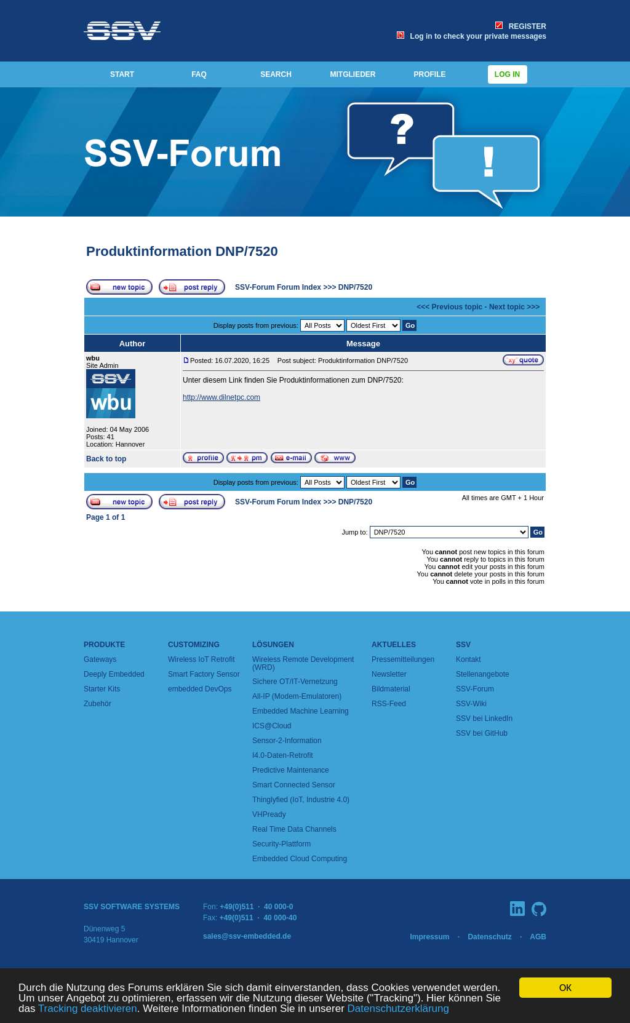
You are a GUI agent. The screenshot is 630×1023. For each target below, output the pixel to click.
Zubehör (97, 703)
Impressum (429, 937)
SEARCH (276, 74)
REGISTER (520, 26)
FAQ (199, 74)
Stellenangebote (482, 674)
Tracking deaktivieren (87, 1009)
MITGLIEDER (353, 74)
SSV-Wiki (471, 703)
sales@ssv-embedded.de (247, 936)
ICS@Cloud (272, 726)
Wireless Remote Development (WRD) (303, 663)
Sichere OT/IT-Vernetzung (295, 681)
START (122, 74)
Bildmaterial (391, 689)
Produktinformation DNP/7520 (182, 251)
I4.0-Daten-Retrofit (282, 755)
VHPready (269, 814)
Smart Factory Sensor (204, 674)
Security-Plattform (281, 844)
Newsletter (389, 674)
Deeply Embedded (114, 674)
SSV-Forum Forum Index (278, 287)
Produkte (104, 644)
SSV (463, 644)
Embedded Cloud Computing (299, 858)
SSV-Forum (475, 689)
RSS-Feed (389, 703)
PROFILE (429, 74)
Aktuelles (394, 644)
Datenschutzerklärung (398, 1009)
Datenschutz (489, 937)
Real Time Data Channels (294, 829)
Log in (507, 74)
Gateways (100, 659)
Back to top (106, 459)
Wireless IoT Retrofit (201, 659)
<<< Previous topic (449, 307)
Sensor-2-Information (287, 740)
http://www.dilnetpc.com (221, 397)
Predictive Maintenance (290, 770)
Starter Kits (102, 689)
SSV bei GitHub (482, 733)
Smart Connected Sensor (293, 785)
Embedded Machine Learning (300, 711)
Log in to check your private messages (471, 36)
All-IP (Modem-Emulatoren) (296, 696)
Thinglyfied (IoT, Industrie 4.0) (300, 799)
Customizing (194, 644)
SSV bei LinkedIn (484, 718)
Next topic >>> (514, 307)
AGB (538, 937)
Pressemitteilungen (403, 659)
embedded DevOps (199, 689)
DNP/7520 (355, 287)
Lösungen (273, 644)
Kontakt (468, 659)
